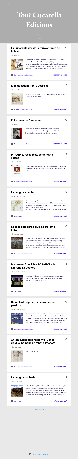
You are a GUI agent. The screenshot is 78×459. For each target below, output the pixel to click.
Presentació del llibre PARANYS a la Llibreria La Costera (33, 266)
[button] (66, 47)
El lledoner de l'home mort (27, 120)
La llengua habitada (23, 377)
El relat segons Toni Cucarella (29, 85)
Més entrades (39, 410)
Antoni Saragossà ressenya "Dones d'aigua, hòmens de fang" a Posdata (33, 341)
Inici (39, 39)
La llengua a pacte (22, 192)
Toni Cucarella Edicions (39, 19)
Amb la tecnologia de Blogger (39, 454)
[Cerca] (69, 5)
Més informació (60, 75)
